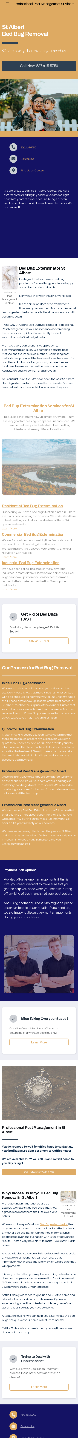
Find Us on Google (32, 170)
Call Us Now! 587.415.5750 (38, 1172)
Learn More (9, 528)
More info (39, 74)
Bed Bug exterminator (54, 1224)
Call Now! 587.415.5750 (39, 66)
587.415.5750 (39, 641)
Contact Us (27, 158)
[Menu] (7, 4)
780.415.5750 (28, 147)
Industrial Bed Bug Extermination (30, 563)
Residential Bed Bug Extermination (32, 506)
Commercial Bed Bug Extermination (33, 534)
